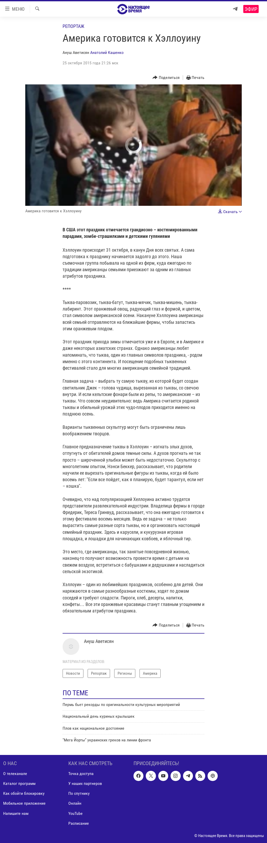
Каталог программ (19, 783)
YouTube (75, 813)
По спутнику (79, 793)
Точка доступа (81, 773)
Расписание (78, 823)
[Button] (166, 77)
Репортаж (73, 26)
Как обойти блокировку (24, 793)
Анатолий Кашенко (107, 52)
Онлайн (74, 803)
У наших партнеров (85, 783)
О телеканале (15, 773)
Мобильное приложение (24, 803)
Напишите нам (15, 813)
